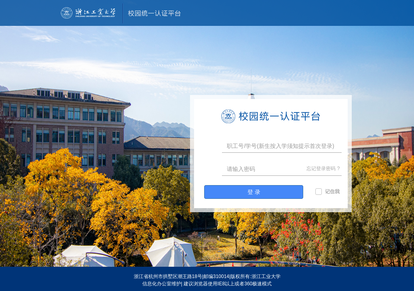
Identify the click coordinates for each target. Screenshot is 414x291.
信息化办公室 (156, 284)
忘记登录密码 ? (323, 168)
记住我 (332, 191)
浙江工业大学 (266, 276)
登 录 (253, 192)
